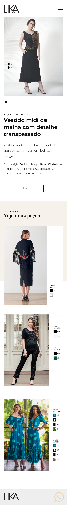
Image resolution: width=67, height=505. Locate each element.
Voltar (23, 188)
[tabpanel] (33, 56)
